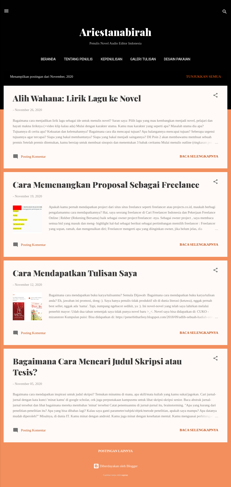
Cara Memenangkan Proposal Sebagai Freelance (106, 184)
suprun (124, 475)
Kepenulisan (111, 59)
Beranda (48, 59)
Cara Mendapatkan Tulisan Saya (75, 272)
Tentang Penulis (78, 59)
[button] (215, 96)
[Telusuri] (224, 12)
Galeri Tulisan (143, 59)
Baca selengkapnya (199, 156)
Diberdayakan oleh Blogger (115, 466)
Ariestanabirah (115, 32)
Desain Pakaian (177, 59)
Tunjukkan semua (203, 76)
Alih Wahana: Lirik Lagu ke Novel (77, 98)
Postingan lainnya (115, 451)
